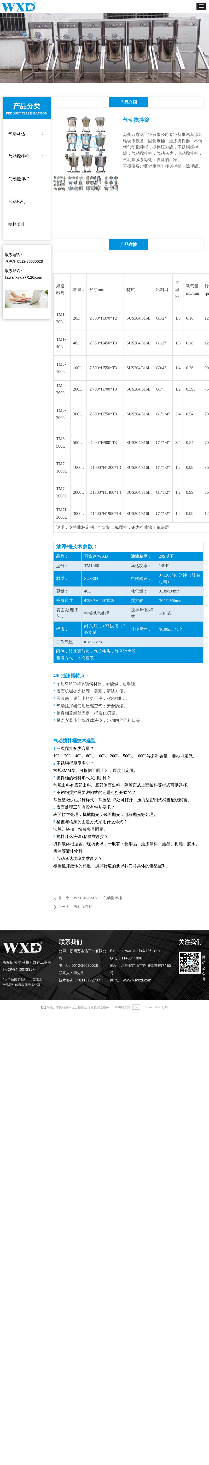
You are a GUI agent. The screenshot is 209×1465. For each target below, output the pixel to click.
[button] (201, 6)
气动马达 (26, 134)
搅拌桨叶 (16, 224)
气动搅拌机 (26, 156)
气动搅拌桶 (18, 179)
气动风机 (16, 201)
